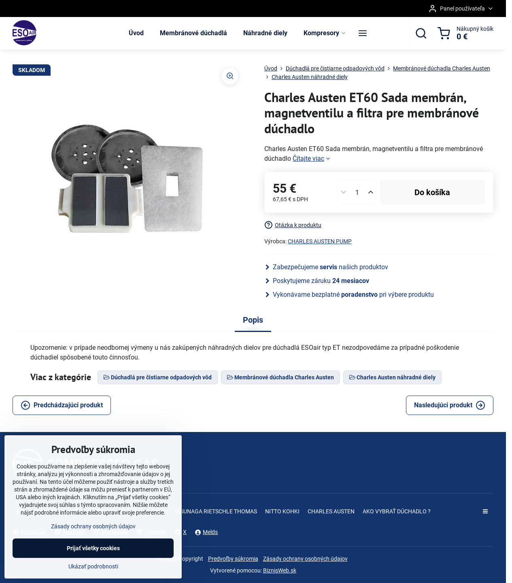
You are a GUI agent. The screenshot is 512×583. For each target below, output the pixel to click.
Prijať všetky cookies (93, 557)
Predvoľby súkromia (233, 558)
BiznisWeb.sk (279, 570)
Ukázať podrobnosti (93, 575)
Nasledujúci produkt (449, 405)
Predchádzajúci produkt (62, 405)
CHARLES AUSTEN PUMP (320, 241)
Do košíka (432, 192)
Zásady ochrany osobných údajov (305, 558)
